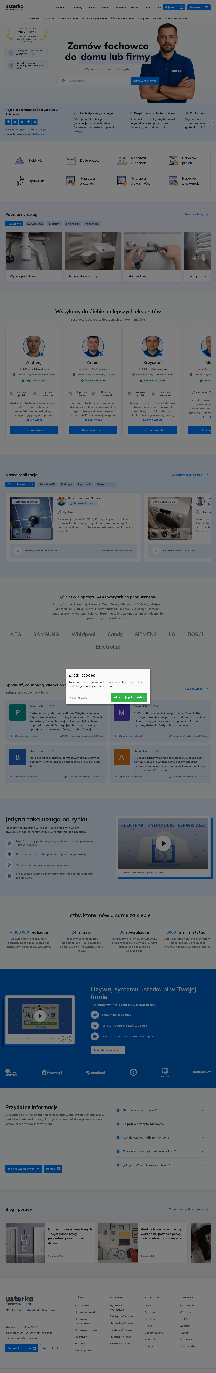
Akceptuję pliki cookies (129, 697)
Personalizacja (78, 697)
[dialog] (108, 686)
